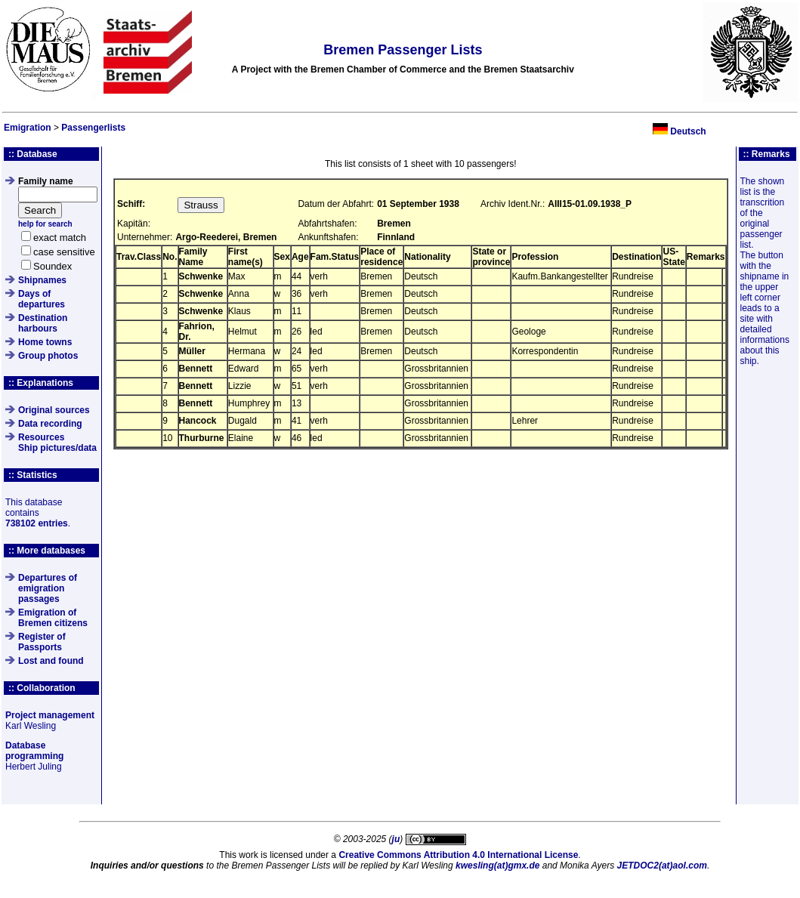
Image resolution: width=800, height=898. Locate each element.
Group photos (48, 355)
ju (396, 839)
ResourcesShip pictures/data (57, 442)
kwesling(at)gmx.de (497, 865)
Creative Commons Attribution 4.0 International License (458, 855)
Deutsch (688, 131)
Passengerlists (93, 127)
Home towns (45, 342)
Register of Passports (42, 642)
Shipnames (42, 280)
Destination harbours (42, 323)
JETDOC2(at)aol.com (662, 865)
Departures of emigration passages (47, 588)
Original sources (54, 410)
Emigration (27, 127)
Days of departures (41, 299)
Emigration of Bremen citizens (53, 617)
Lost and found (51, 661)
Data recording (50, 423)
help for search (45, 224)
